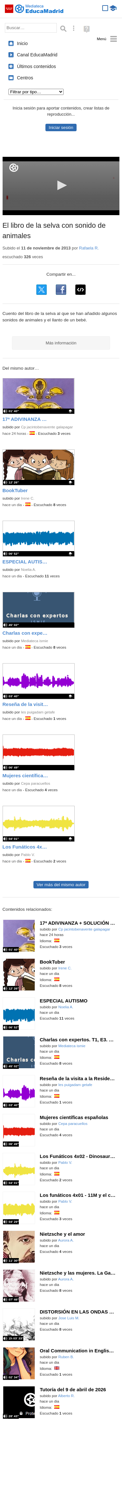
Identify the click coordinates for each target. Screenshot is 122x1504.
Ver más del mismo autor (61, 884)
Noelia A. (28, 570)
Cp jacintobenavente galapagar (47, 427)
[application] (61, 186)
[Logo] (13, 167)
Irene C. (27, 498)
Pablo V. (28, 855)
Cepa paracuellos (35, 783)
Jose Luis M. (68, 1318)
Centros (25, 77)
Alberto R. (66, 1396)
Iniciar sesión (61, 127)
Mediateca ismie (34, 641)
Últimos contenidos (36, 66)
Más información (61, 343)
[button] (61, 185)
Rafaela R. (89, 248)
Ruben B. (66, 1357)
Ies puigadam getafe (38, 712)
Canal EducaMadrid (37, 54)
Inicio (22, 43)
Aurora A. (66, 1240)
